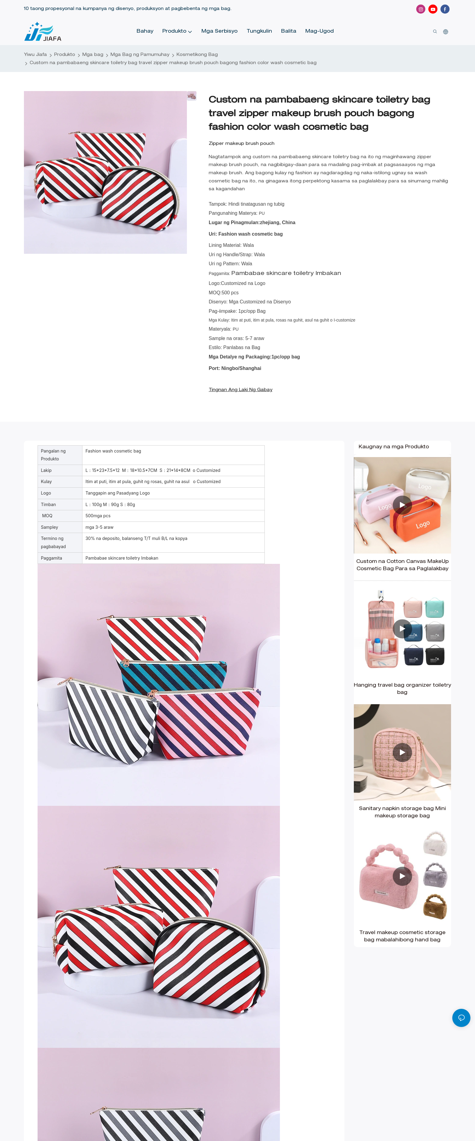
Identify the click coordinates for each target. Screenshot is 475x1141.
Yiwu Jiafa (35, 55)
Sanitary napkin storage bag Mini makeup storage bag (402, 813)
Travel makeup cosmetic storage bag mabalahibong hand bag (402, 937)
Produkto (64, 55)
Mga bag (92, 55)
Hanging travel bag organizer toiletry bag (402, 689)
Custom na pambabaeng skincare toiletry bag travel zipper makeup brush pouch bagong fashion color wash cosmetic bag (173, 63)
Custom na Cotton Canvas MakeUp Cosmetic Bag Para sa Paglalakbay (402, 566)
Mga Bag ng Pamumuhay (140, 55)
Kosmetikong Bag (197, 55)
